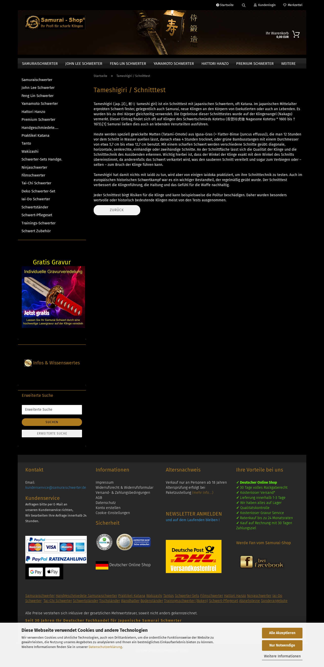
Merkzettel (292, 5)
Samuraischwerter (40, 63)
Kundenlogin (265, 5)
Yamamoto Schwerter (174, 63)
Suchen (52, 424)
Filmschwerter (33, 177)
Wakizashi (30, 154)
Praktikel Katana (35, 138)
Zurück (117, 212)
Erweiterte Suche (52, 436)
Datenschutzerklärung (105, 647)
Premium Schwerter (255, 63)
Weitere (288, 63)
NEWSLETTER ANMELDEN (194, 516)
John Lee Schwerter (83, 63)
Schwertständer (35, 209)
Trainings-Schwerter (39, 225)
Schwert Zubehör (36, 233)
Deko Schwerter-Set (38, 193)
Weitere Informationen (282, 656)
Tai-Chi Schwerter (36, 185)
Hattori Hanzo (215, 63)
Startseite (225, 5)
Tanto (26, 146)
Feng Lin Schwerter (128, 63)
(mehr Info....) (202, 495)
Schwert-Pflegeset (37, 217)
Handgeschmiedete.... (40, 130)
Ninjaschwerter (34, 170)
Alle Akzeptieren (282, 633)
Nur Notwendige (282, 645)
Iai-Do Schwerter (36, 201)
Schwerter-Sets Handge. (42, 162)
